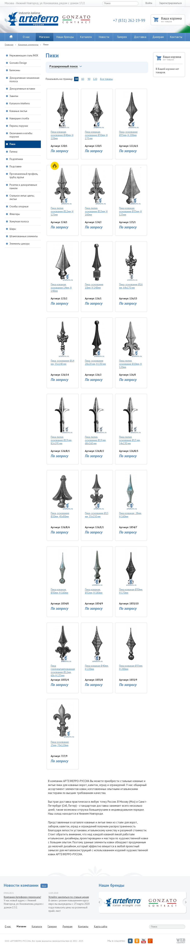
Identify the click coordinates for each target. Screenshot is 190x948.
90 (89, 79)
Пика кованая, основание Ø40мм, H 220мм (62, 115)
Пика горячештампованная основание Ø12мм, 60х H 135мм (63, 651)
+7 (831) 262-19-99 (129, 20)
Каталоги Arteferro (20, 103)
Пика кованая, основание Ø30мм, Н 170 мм (97, 115)
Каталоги (86, 37)
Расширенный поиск (63, 66)
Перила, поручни (19, 125)
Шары (13, 229)
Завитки (14, 96)
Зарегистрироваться (170, 3)
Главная (9, 44)
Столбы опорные (19, 206)
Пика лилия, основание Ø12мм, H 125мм (62, 191)
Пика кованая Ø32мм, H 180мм (97, 571)
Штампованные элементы (24, 236)
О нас (26, 37)
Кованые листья (18, 111)
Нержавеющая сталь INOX (24, 55)
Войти (149, 3)
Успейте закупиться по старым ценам (68, 897)
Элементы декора (19, 243)
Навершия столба (19, 118)
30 (76, 79)
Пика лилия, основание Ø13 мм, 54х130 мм (131, 420)
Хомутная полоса (19, 221)
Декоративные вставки (22, 88)
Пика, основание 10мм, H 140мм (97, 266)
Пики (12, 144)
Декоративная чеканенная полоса (24, 79)
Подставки (15, 166)
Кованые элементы (28, 44)
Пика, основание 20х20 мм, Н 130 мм (97, 343)
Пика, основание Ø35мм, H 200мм (131, 114)
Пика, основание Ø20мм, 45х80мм (62, 495)
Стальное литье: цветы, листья (22, 197)
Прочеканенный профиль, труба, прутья (24, 175)
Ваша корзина (173, 19)
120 (95, 79)
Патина (13, 151)
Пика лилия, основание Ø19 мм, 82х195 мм (62, 420)
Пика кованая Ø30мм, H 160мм (62, 571)
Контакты (176, 37)
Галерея (122, 37)
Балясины (15, 70)
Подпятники (16, 159)
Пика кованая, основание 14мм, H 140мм (62, 268)
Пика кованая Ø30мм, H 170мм (131, 571)
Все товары (106, 79)
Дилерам (158, 37)
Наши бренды (65, 37)
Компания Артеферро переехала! (22, 897)
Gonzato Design (18, 63)
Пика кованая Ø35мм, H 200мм (131, 648)
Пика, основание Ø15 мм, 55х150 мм (97, 495)
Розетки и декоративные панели (23, 186)
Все (44, 885)
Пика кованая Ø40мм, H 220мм (97, 648)
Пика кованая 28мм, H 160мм (131, 495)
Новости (104, 37)
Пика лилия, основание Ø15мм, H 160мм (97, 191)
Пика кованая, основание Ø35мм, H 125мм (131, 191)
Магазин (44, 37)
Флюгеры (15, 214)
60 (82, 79)
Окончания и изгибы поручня (21, 135)
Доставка (140, 37)
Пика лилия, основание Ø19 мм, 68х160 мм (97, 420)
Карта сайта (100, 926)
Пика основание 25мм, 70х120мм (62, 724)
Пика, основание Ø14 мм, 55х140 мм (62, 343)
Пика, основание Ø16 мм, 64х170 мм (131, 266)
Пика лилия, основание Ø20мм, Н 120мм (131, 344)
